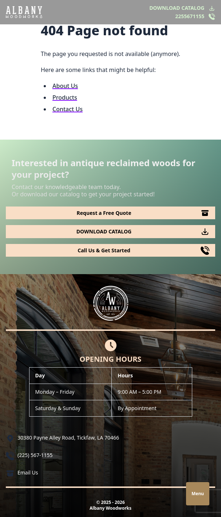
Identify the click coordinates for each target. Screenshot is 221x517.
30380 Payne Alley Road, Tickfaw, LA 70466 (68, 437)
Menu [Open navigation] (198, 493)
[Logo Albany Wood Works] (24, 12)
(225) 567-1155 (35, 455)
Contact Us (67, 109)
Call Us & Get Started (104, 250)
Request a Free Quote (104, 212)
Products (64, 97)
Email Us (27, 472)
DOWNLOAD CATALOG (176, 7)
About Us (65, 86)
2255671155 (189, 16)
